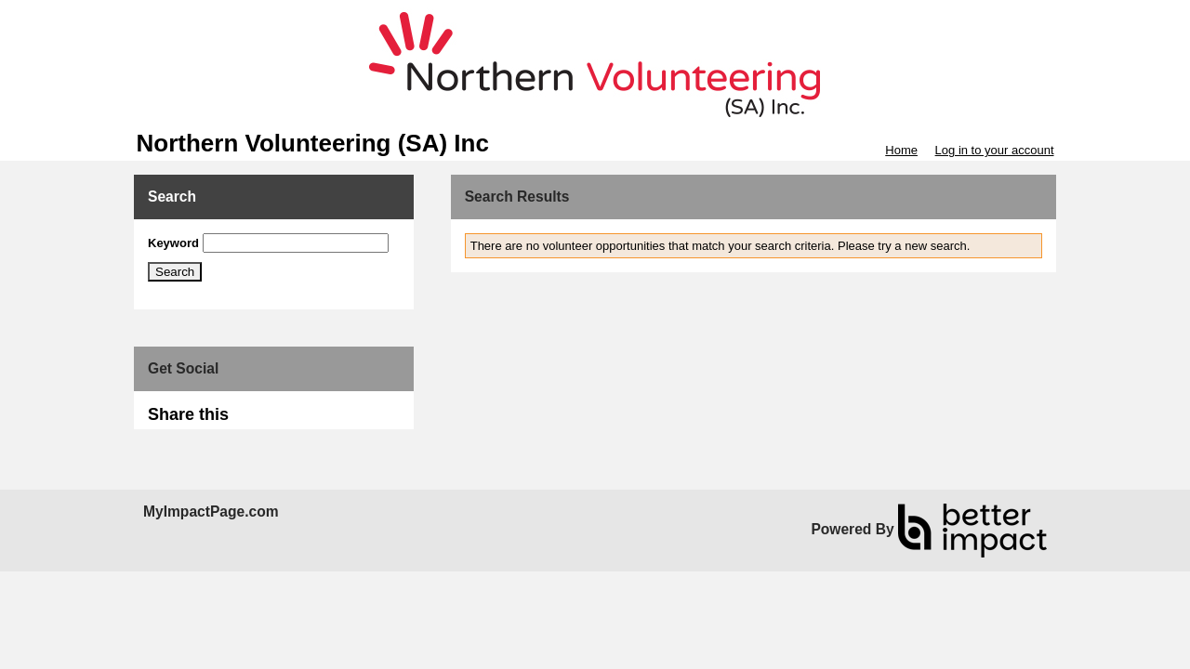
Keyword (173, 243)
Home (901, 150)
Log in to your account (994, 150)
